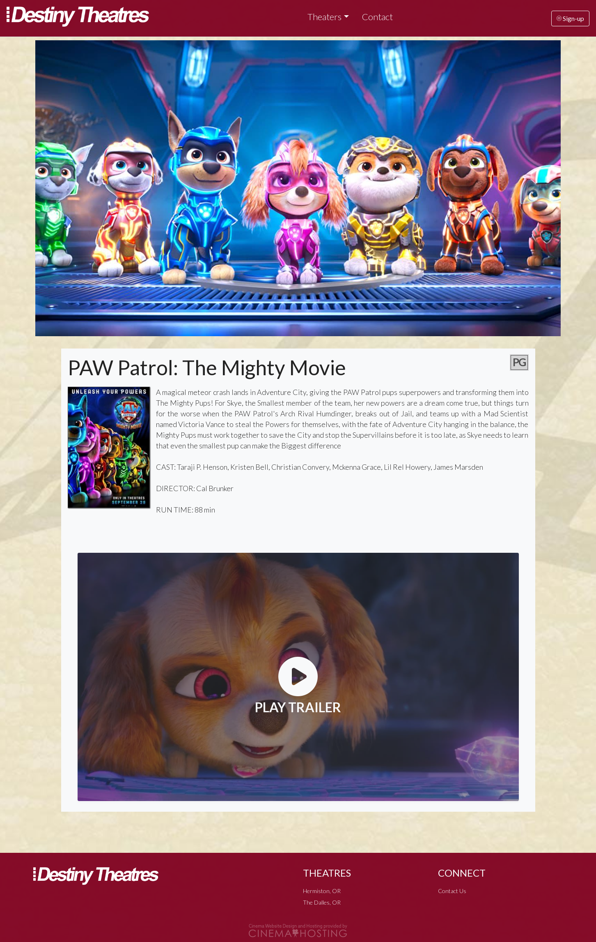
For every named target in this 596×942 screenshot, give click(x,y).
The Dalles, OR (322, 902)
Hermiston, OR (322, 890)
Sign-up (570, 18)
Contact (377, 16)
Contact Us (452, 890)
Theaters (324, 16)
